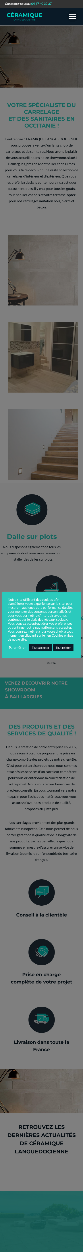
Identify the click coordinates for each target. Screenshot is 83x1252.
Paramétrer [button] (17, 647)
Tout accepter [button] (40, 647)
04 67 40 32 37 (41, 4)
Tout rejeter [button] (63, 647)
